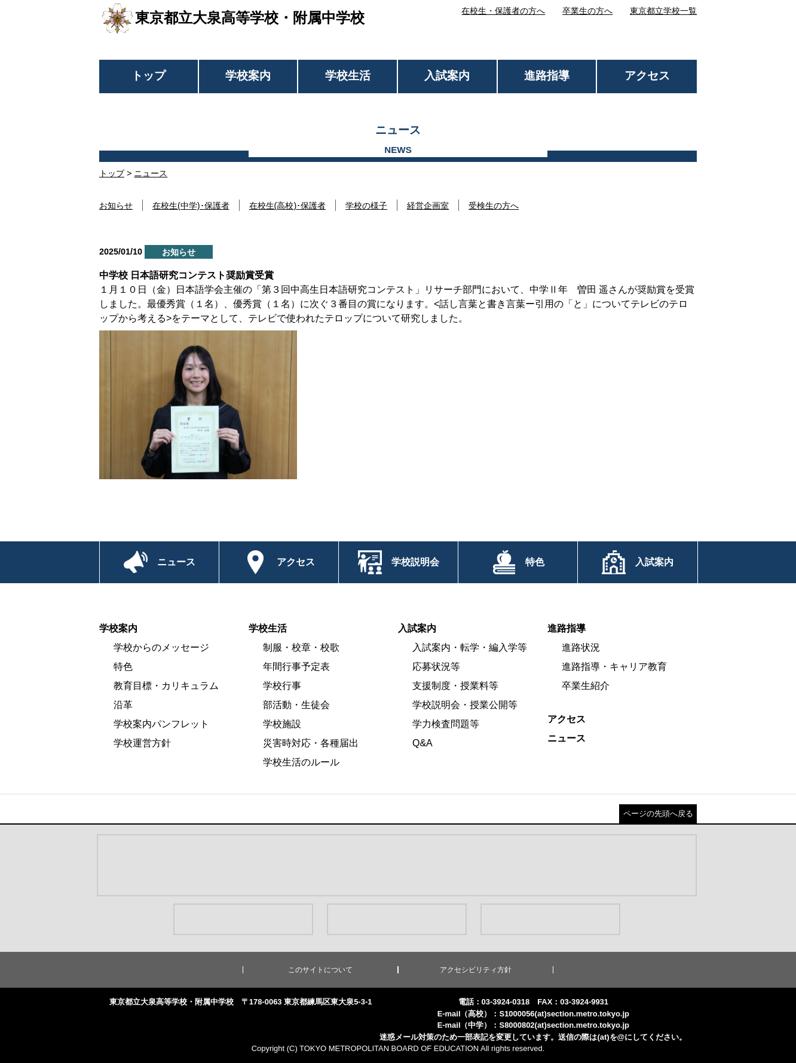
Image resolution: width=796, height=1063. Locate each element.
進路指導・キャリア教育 (614, 666)
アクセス (647, 75)
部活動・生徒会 (296, 705)
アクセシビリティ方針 (476, 970)
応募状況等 (436, 666)
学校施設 (282, 724)
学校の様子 (366, 205)
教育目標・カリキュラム (166, 686)
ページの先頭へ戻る (658, 813)
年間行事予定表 (296, 666)
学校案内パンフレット (161, 724)
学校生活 (348, 75)
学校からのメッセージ (161, 647)
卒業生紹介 (586, 686)
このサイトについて (320, 970)
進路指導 (547, 75)
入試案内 (447, 75)
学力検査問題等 (445, 724)
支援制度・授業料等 (455, 686)
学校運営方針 (142, 743)
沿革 (123, 705)
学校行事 (282, 686)
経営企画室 (428, 205)
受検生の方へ (494, 205)
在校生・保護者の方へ (503, 11)
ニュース (150, 173)
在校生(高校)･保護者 (287, 205)
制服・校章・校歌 (301, 647)
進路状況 (581, 647)
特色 (123, 666)
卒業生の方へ (587, 11)
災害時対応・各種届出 (311, 743)
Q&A (422, 743)
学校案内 (248, 75)
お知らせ (116, 205)
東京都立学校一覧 (663, 11)
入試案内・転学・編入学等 (469, 647)
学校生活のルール (301, 762)
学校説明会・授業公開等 (465, 705)
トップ (148, 75)
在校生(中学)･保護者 (190, 205)
